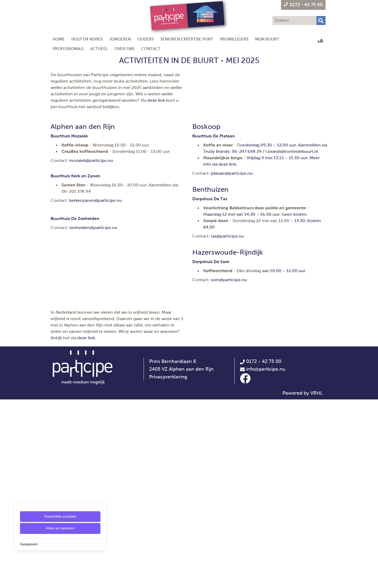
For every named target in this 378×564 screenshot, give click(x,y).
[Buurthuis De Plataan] (213, 164)
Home (59, 39)
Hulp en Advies (87, 39)
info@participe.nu (265, 533)
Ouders (145, 39)
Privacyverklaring (168, 541)
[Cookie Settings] (6, 556)
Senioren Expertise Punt (186, 39)
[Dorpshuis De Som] (210, 290)
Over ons (125, 48)
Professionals (68, 48)
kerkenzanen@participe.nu (95, 229)
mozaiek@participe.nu (91, 189)
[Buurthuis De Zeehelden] (75, 247)
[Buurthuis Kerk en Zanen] (75, 204)
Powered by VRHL (302, 557)
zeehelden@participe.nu (93, 256)
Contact (150, 48)
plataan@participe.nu (232, 201)
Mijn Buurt (267, 39)
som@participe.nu (229, 308)
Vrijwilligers (234, 39)
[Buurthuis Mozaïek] (69, 164)
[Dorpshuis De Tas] (209, 227)
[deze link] (227, 192)
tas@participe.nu (227, 264)
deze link (156, 100)
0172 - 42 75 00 (260, 526)
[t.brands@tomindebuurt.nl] (291, 180)
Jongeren (120, 39)
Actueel (99, 48)
